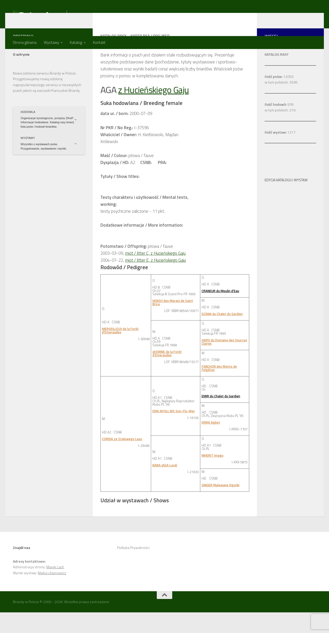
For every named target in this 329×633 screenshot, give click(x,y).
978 (279, 125)
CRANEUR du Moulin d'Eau (220, 311)
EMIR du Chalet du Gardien (221, 416)
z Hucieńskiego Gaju (155, 110)
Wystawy (51, 42)
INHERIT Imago (212, 476)
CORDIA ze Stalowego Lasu (122, 459)
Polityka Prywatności (133, 568)
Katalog (76, 42)
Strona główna (25, 42)
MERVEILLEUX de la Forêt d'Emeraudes (120, 351)
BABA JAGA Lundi (164, 485)
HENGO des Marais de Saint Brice (172, 323)
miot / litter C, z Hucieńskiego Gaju (155, 273)
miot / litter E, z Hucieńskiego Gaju (155, 280)
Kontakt (99, 42)
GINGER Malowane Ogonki (220, 505)
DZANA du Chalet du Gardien (222, 334)
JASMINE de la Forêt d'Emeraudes (167, 374)
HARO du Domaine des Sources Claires (224, 362)
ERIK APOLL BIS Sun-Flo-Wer (173, 431)
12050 (279, 97)
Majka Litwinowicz (52, 593)
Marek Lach (55, 587)
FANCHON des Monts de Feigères (219, 388)
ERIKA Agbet (211, 443)
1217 (280, 152)
